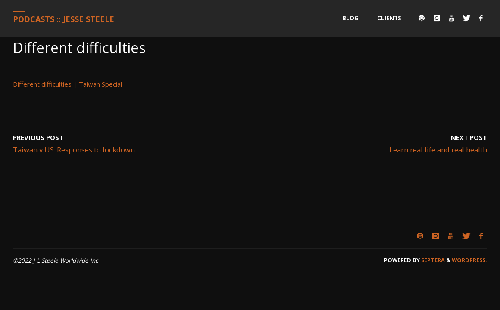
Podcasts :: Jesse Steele (63, 19)
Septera (432, 260)
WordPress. (469, 260)
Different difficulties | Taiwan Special (67, 84)
